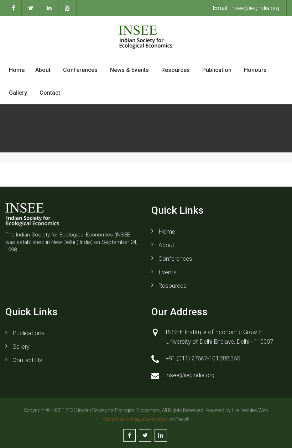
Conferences (80, 70)
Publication (216, 70)
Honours (255, 70)
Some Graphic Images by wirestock (135, 419)
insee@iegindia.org (246, 7)
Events (167, 272)
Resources (175, 70)
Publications (28, 333)
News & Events (129, 70)
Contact (50, 92)
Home (17, 70)
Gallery (18, 92)
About (43, 70)
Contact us (27, 360)
